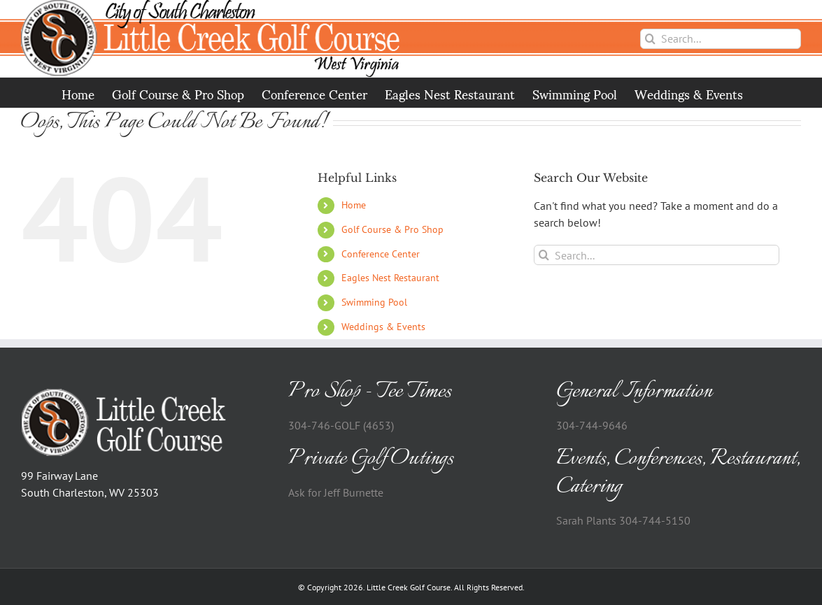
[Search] (650, 39)
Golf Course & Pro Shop (392, 229)
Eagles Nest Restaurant (390, 277)
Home (353, 205)
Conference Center (380, 254)
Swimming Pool (374, 302)
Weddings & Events (383, 326)
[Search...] (720, 39)
